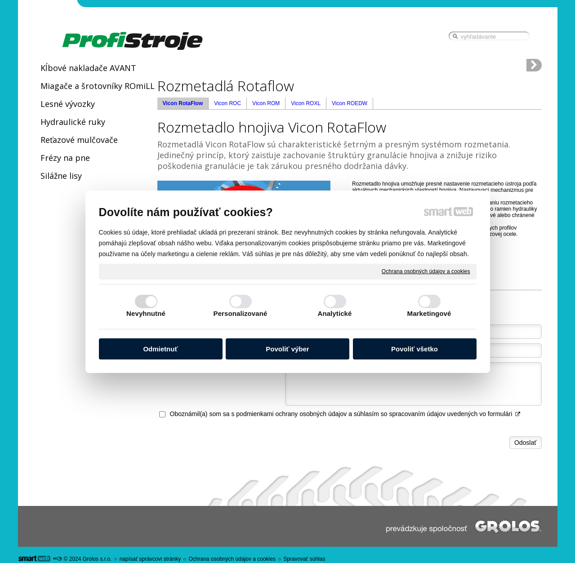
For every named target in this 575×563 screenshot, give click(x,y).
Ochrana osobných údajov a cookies (426, 271)
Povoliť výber (287, 349)
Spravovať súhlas (304, 559)
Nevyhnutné (145, 313)
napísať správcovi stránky (150, 559)
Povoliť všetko (414, 349)
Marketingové (429, 313)
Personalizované (240, 313)
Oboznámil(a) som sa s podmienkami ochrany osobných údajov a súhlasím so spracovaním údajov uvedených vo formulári (345, 413)
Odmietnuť (160, 349)
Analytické (334, 313)
